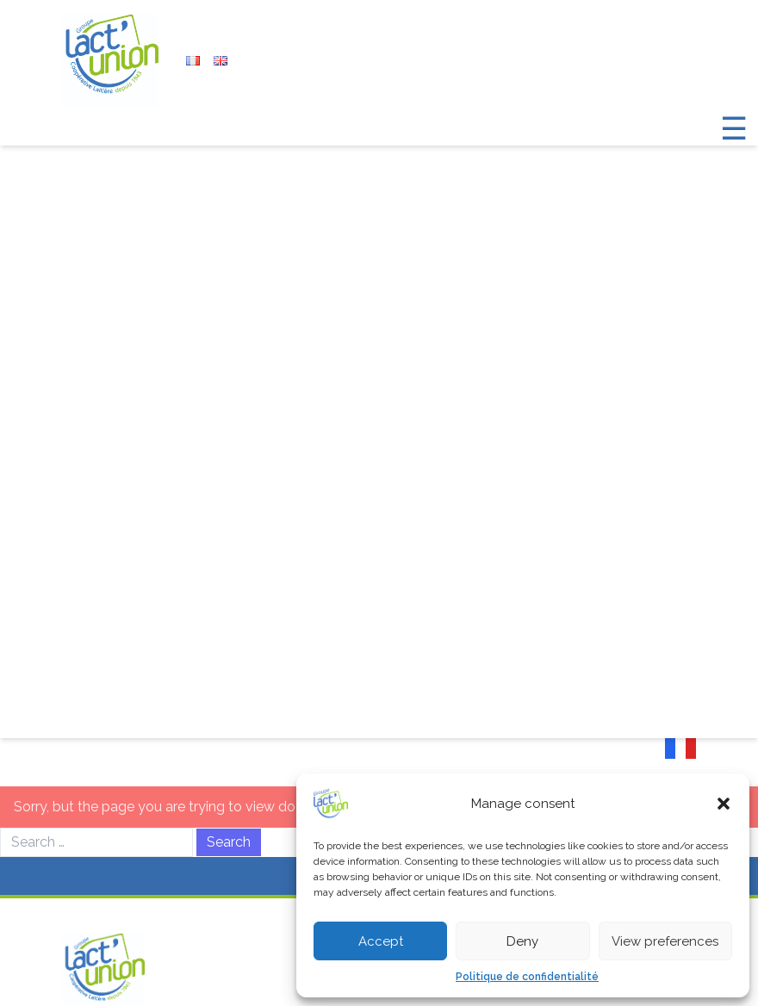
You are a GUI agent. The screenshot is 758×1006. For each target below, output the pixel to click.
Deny (522, 941)
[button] (723, 803)
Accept (380, 941)
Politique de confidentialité (527, 977)
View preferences (665, 941)
